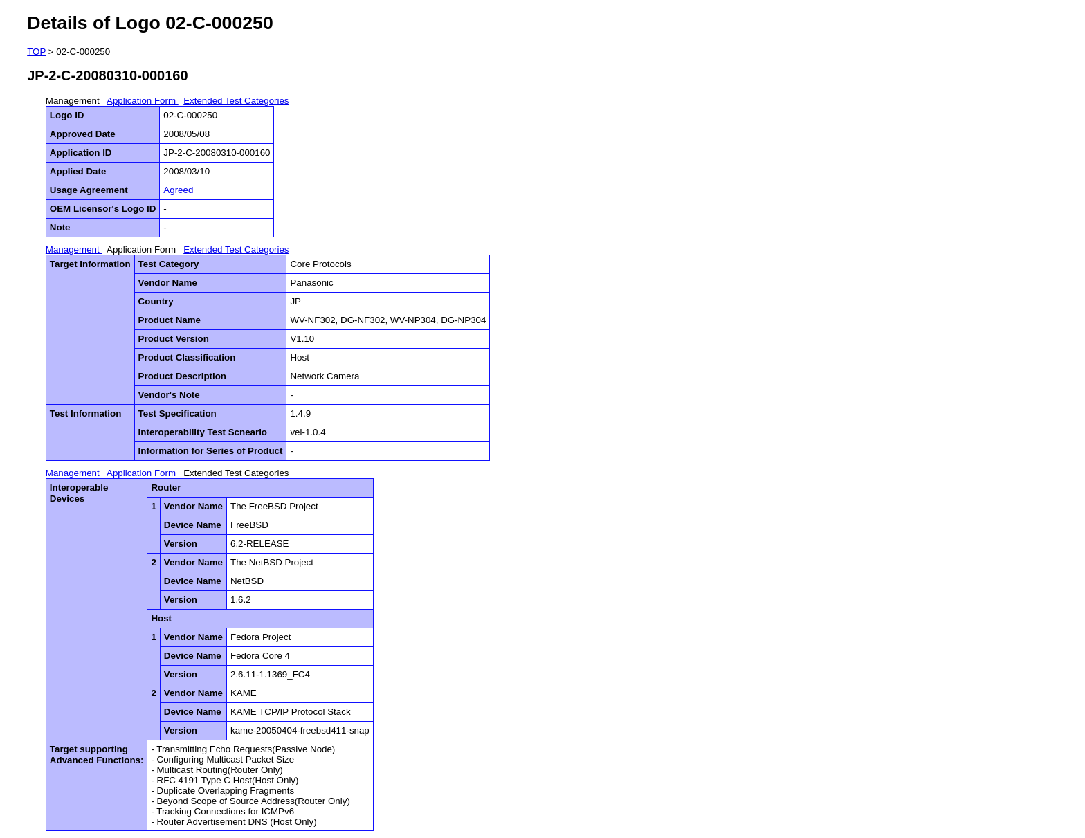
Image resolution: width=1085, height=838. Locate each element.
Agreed (178, 190)
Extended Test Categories (236, 100)
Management (74, 100)
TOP (36, 51)
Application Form (143, 100)
